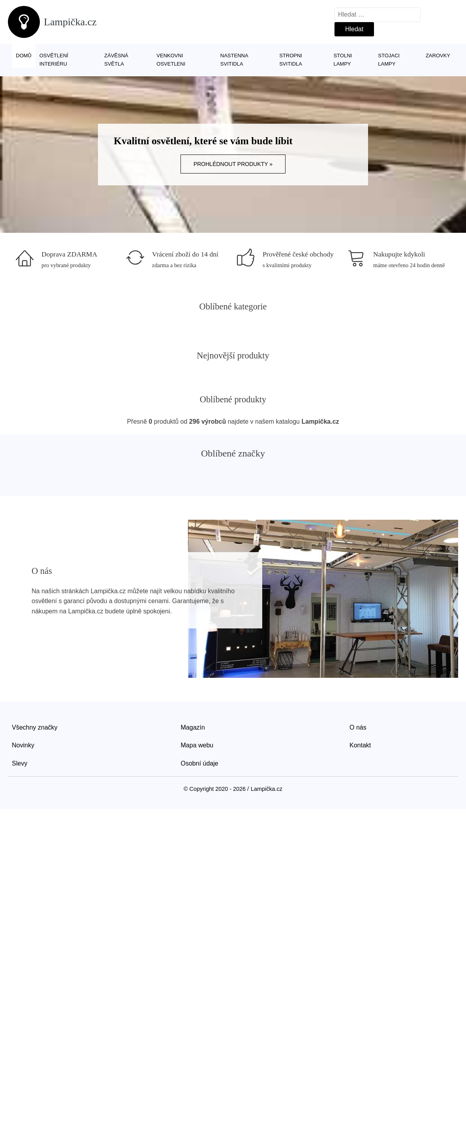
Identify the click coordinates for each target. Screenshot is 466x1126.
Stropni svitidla (290, 60)
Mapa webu (197, 745)
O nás (358, 727)
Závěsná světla (116, 60)
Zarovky (438, 55)
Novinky (23, 745)
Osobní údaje (199, 763)
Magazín (193, 727)
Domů (24, 55)
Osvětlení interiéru (53, 60)
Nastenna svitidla (234, 60)
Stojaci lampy (389, 60)
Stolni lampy (342, 60)
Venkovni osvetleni (170, 60)
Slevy (19, 763)
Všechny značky (35, 727)
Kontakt (360, 745)
